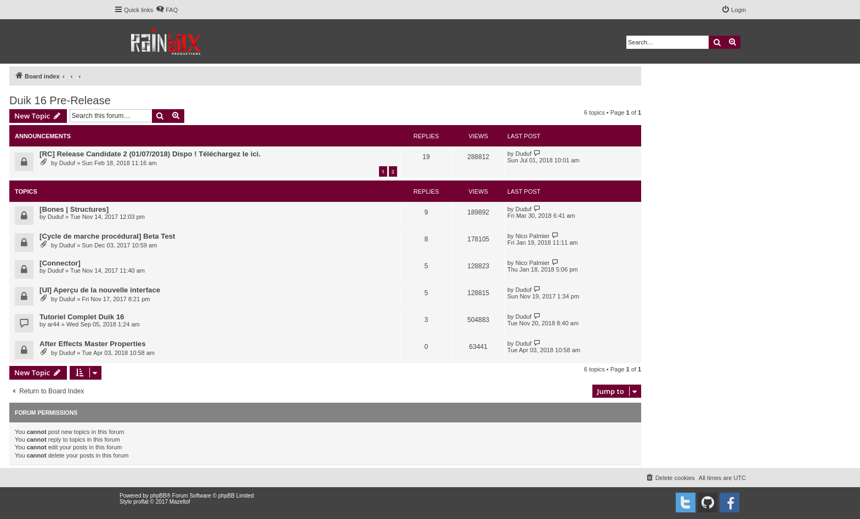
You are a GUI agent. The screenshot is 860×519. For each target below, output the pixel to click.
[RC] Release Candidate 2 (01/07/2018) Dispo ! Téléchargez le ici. (150, 154)
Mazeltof (179, 502)
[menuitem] (167, 9)
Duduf (67, 163)
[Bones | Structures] (74, 209)
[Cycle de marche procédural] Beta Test (107, 236)
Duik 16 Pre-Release (60, 100)
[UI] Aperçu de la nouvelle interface (99, 290)
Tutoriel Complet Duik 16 (81, 317)
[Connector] (60, 263)
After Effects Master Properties (92, 344)
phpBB (158, 496)
